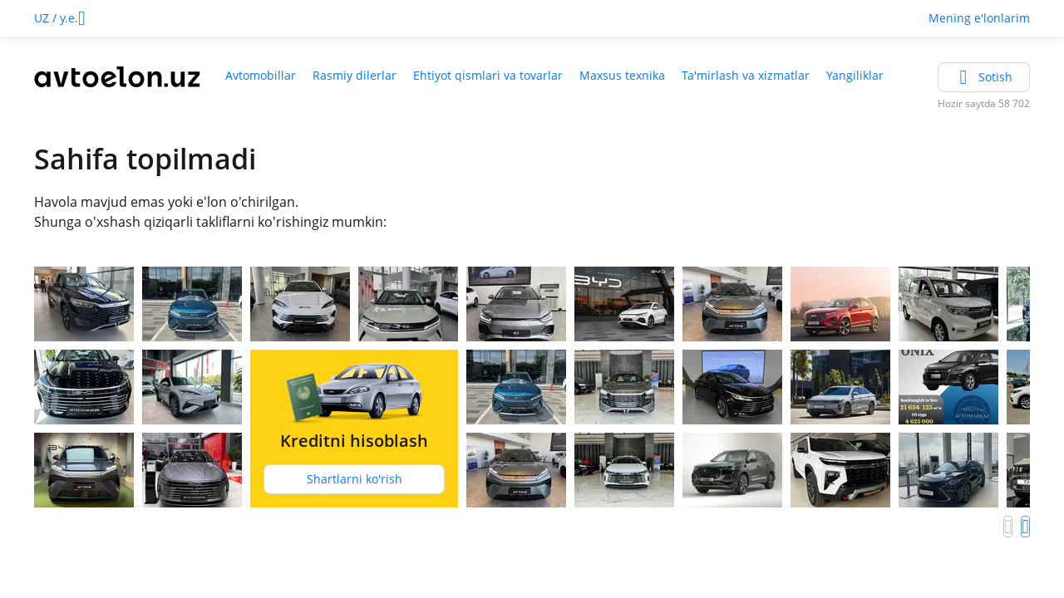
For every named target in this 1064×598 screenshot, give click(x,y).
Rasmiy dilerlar (355, 75)
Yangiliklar (855, 75)
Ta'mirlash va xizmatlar (746, 75)
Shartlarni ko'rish (354, 479)
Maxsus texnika (622, 75)
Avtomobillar (260, 75)
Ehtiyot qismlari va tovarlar (488, 75)
